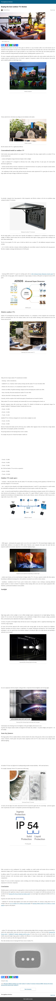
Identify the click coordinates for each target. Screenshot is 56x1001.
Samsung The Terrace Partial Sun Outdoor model (19, 893)
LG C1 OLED (18, 983)
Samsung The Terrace (48, 983)
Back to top (53, 995)
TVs (7, 980)
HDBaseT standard (12, 983)
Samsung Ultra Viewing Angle (7, 985)
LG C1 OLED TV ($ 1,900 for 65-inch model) (20, 903)
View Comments (28, 989)
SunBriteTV (16, 985)
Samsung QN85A (39, 983)
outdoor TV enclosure (31, 983)
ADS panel (6, 983)
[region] (28, 104)
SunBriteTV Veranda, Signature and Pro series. (19, 934)
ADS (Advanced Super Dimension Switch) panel (42, 273)
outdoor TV (24, 983)
